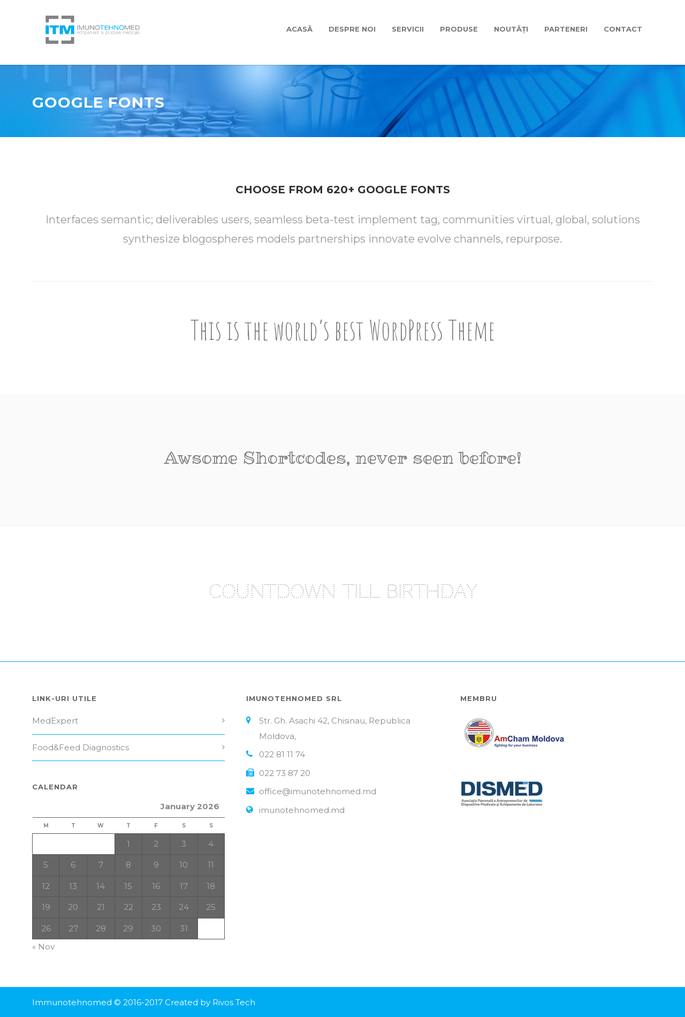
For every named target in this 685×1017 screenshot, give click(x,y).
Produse (459, 29)
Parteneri (566, 29)
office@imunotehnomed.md (317, 791)
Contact (623, 29)
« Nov (43, 946)
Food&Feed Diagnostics (80, 747)
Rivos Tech (233, 1002)
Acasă (299, 29)
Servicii (408, 29)
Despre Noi (352, 29)
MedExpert (55, 720)
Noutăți (511, 29)
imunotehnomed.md (302, 810)
